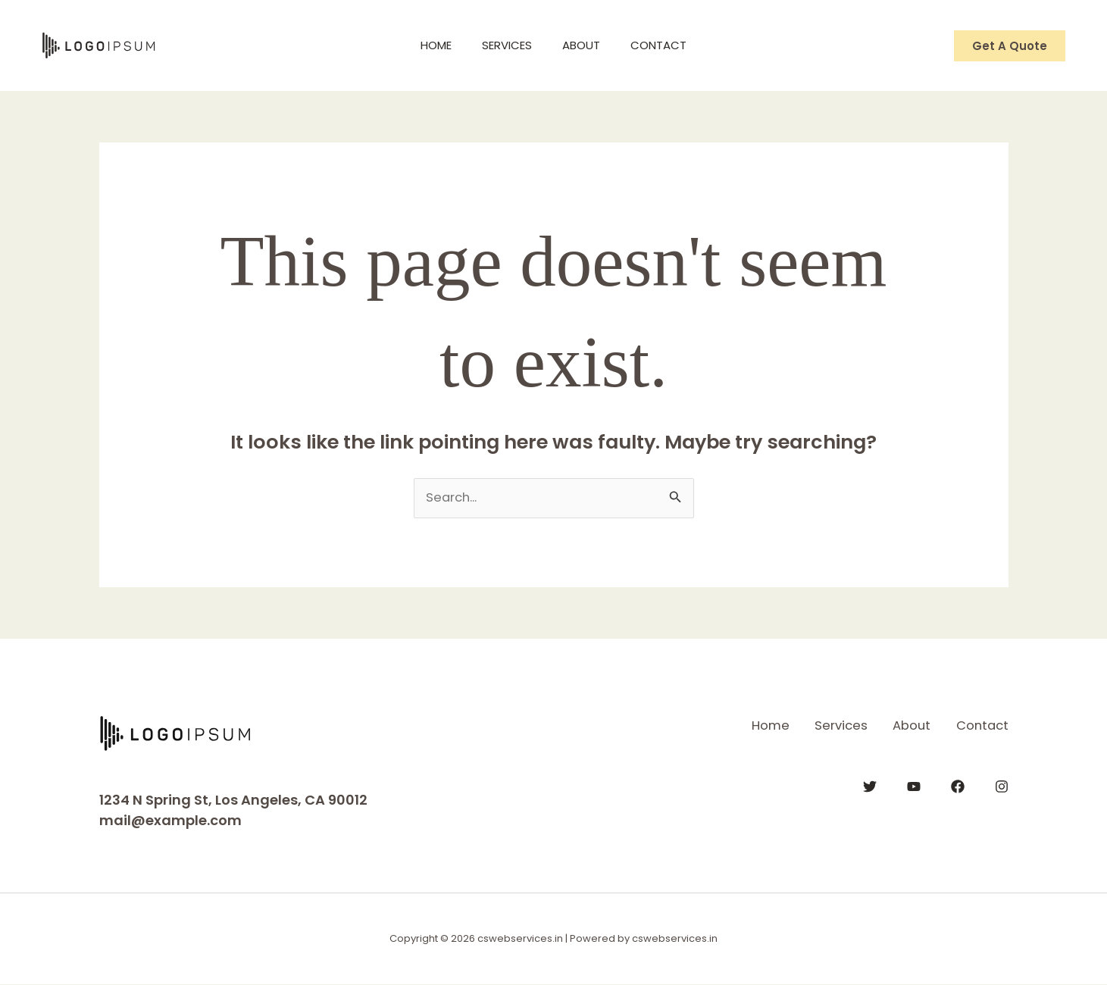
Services (503, 45)
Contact (670, 45)
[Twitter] (870, 785)
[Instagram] (1001, 785)
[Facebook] (958, 785)
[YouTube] (914, 785)
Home (424, 45)
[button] (1009, 45)
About (585, 45)
